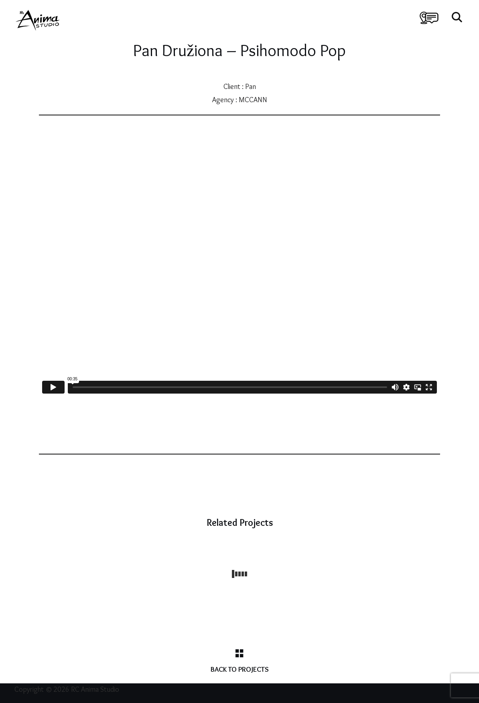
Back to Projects (240, 669)
